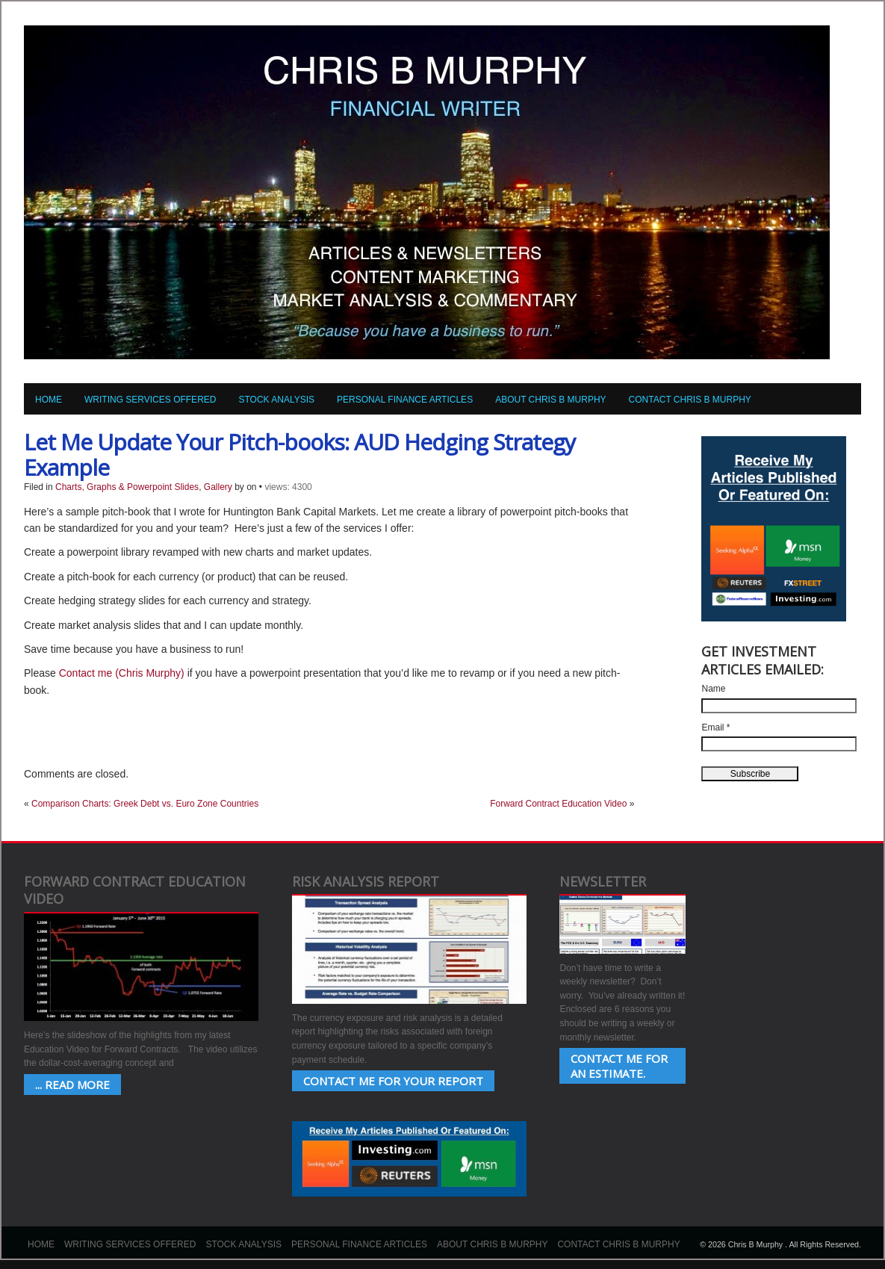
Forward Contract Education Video (558, 803)
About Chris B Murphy (550, 399)
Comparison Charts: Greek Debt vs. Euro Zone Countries (144, 803)
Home (48, 399)
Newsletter (602, 881)
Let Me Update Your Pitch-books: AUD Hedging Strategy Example (299, 454)
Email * (715, 727)
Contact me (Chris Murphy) (121, 673)
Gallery (218, 487)
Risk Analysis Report (365, 881)
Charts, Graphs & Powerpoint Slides (127, 487)
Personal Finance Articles (405, 399)
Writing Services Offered (150, 399)
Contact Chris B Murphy (690, 399)
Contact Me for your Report (393, 1080)
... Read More (72, 1084)
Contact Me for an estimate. (619, 1066)
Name (713, 688)
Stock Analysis (276, 399)
